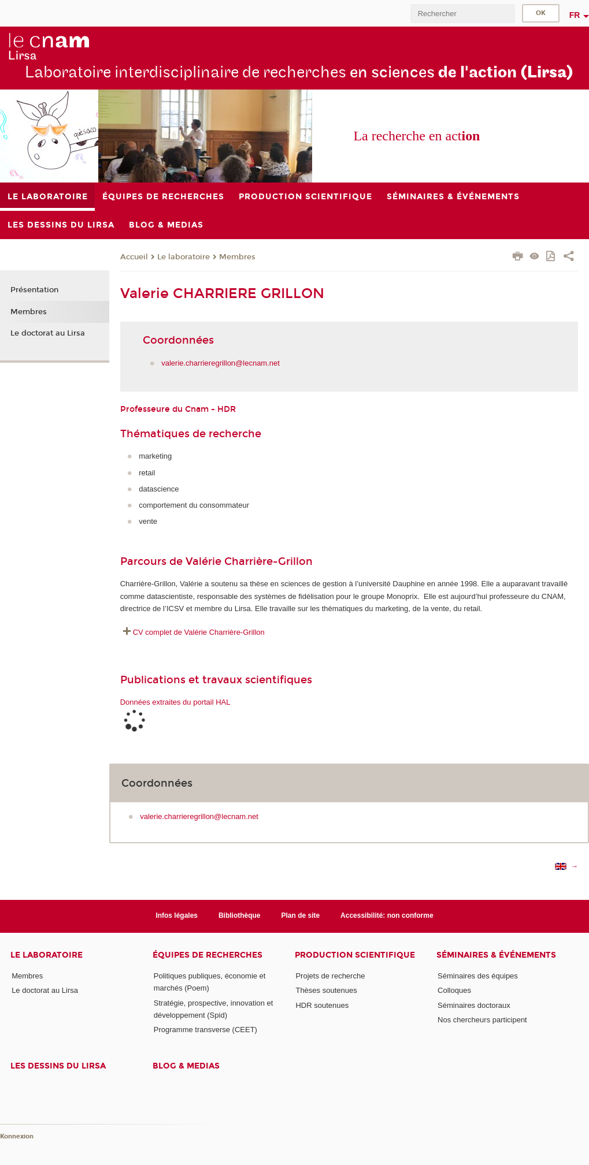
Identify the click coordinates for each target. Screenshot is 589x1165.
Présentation (34, 290)
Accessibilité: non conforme (387, 915)
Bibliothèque (239, 915)
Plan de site (300, 915)
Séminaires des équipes (478, 976)
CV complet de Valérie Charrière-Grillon (199, 632)
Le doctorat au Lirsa (47, 333)
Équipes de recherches (207, 955)
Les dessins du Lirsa (58, 1066)
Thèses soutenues (326, 990)
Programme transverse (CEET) (205, 1029)
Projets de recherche (330, 976)
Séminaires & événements (496, 955)
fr (574, 15)
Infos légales (176, 915)
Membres (237, 257)
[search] (462, 13)
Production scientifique (355, 955)
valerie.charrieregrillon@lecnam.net (220, 363)
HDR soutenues (322, 1005)
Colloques (454, 990)
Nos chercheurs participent (482, 1019)
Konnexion (17, 1136)
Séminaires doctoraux (474, 1005)
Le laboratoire (183, 257)
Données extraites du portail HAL (175, 702)
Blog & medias (186, 1066)
